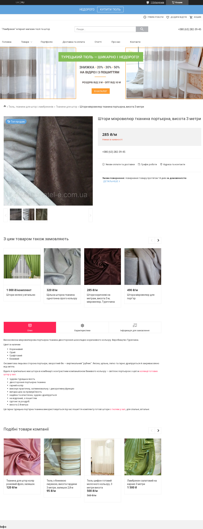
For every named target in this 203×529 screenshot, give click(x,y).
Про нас (116, 42)
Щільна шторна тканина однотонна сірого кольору (62, 296)
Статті (98, 42)
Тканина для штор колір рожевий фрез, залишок (20, 482)
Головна (6, 42)
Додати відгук (179, 17)
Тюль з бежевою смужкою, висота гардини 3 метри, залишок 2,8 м (62, 484)
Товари (25, 42)
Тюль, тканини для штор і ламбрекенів (31, 106)
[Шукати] (142, 29)
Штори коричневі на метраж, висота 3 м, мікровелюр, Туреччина (101, 298)
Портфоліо (47, 42)
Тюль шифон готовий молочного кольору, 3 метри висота (99, 484)
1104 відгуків (157, 2)
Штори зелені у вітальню (20, 294)
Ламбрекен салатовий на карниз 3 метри (142, 482)
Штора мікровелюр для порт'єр (140, 296)
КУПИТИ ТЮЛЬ (110, 9)
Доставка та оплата (74, 42)
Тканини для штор (66, 106)
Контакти (135, 42)
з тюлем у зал (117, 409)
